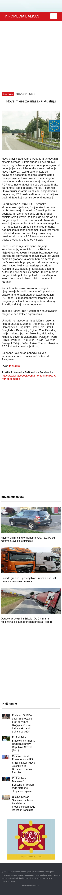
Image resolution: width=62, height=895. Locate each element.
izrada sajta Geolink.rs (30, 886)
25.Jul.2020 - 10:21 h (25, 94)
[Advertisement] (30, 52)
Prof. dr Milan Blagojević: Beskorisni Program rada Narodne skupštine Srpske (23, 785)
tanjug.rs (14, 365)
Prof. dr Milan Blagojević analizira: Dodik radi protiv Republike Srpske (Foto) (23, 744)
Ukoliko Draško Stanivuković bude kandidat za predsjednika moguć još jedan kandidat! (23, 803)
